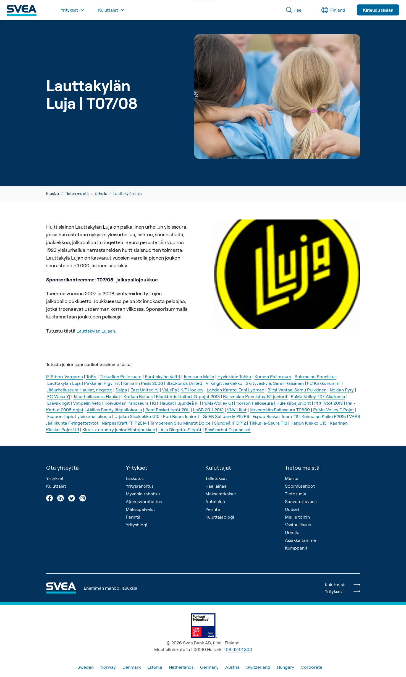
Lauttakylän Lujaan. (96, 331)
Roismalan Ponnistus (315, 376)
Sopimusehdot (300, 486)
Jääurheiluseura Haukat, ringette (79, 390)
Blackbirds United (184, 383)
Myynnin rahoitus (143, 493)
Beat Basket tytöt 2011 (167, 409)
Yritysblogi (136, 524)
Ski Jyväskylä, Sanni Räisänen (275, 383)
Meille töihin (297, 517)
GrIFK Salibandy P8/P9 (226, 416)
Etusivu (52, 193)
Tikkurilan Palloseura (121, 376)
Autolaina (215, 501)
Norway (108, 667)
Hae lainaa (216, 486)
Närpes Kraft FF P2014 (124, 423)
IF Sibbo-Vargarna (64, 376)
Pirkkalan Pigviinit (102, 383)
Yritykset (55, 478)
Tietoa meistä (77, 193)
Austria (232, 667)
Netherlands (181, 667)
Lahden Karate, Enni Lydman (235, 390)
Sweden (85, 667)
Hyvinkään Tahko (234, 376)
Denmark (131, 667)
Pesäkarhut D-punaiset (228, 429)
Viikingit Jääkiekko (224, 383)
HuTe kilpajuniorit (293, 403)
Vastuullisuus (298, 524)
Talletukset (216, 478)
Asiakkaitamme (300, 540)
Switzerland (258, 667)
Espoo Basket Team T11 (275, 416)
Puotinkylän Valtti (162, 376)
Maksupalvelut (140, 509)
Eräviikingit (58, 403)
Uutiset (292, 509)
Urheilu (101, 193)
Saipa (121, 390)
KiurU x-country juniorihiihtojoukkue (118, 429)
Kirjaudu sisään (378, 10)
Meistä (291, 478)
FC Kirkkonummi (323, 383)
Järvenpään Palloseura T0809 (280, 409)
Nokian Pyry (342, 390)
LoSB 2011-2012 (208, 409)
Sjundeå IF (188, 403)
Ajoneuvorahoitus (144, 501)
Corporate (311, 667)
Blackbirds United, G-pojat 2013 (188, 396)
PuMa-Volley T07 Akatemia (318, 396)
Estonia (154, 667)
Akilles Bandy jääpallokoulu (114, 409)
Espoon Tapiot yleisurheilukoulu (79, 416)
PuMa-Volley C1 (217, 403)
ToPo (91, 376)
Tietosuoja (295, 493)
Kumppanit (296, 548)
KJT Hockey (191, 390)
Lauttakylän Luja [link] (127, 193)
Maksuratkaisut (220, 493)
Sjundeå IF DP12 (230, 423)
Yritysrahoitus (139, 486)
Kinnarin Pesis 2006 (143, 383)
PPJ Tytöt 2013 (328, 403)
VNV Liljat (237, 409)
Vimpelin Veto (87, 403)
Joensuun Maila (199, 376)
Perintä (133, 517)
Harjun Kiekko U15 (308, 423)
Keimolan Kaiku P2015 (324, 416)
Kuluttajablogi (219, 517)
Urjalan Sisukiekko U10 (136, 416)
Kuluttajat (56, 486)
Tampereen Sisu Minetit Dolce (180, 423)
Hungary (285, 667)
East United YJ (144, 390)
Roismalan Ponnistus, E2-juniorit (256, 396)
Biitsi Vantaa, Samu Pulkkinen (297, 390)
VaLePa (169, 390)
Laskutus (134, 478)
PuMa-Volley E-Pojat (333, 409)
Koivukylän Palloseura (126, 403)
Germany (209, 667)
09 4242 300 (239, 649)
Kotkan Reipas (138, 396)
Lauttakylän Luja (64, 383)
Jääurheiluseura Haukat (97, 396)
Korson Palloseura (273, 376)
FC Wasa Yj (58, 396)
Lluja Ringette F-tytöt (179, 429)
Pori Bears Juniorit (181, 416)
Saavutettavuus (300, 501)
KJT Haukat (163, 403)
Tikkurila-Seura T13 (268, 423)
